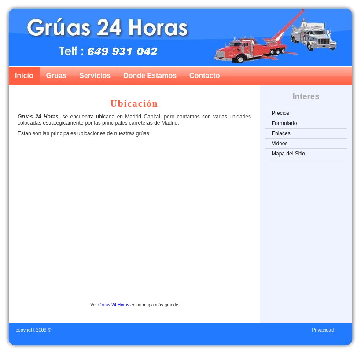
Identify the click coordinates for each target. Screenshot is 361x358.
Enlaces (281, 133)
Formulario (284, 123)
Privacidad (323, 329)
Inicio (24, 75)
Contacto (204, 75)
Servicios (95, 75)
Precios (280, 113)
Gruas (56, 75)
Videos (279, 143)
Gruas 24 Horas (113, 305)
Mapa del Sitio (288, 154)
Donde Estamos (150, 75)
